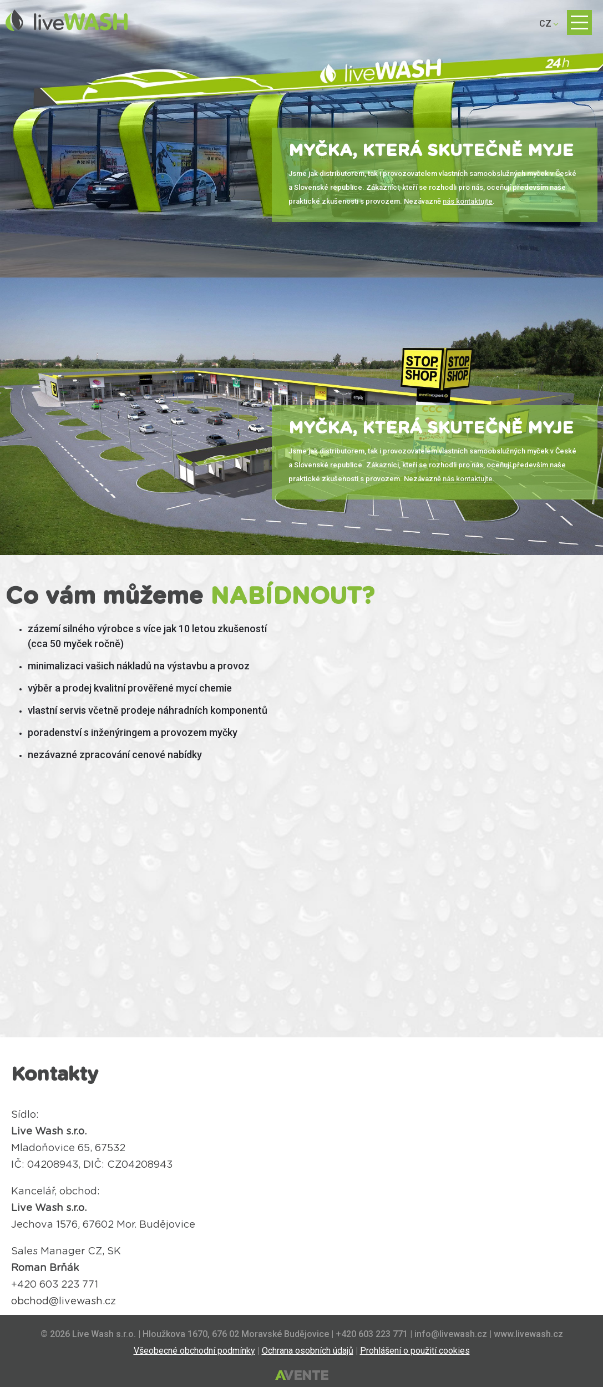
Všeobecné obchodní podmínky (194, 1350)
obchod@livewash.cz (63, 1302)
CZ (545, 23)
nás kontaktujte (468, 201)
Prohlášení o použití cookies (415, 1350)
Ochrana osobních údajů (307, 1350)
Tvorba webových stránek (301, 1375)
